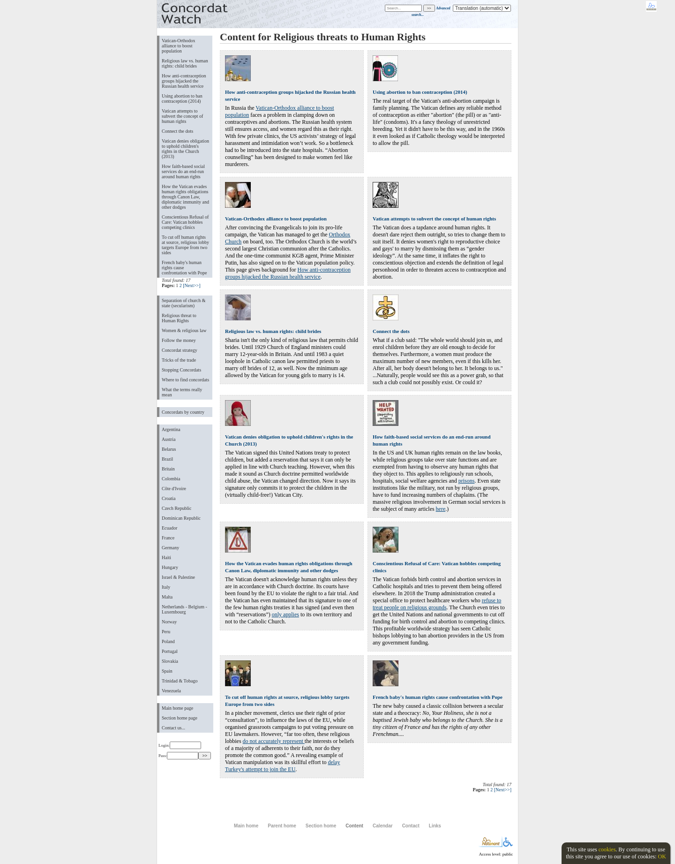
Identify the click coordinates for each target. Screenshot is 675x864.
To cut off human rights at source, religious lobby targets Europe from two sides (185, 245)
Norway (169, 621)
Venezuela (171, 690)
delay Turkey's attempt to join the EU (282, 766)
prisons (466, 480)
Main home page (177, 708)
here (441, 509)
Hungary (170, 567)
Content (354, 825)
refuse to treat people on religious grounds (437, 604)
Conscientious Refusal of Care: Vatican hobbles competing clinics (185, 222)
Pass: (178, 755)
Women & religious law (184, 330)
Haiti (166, 557)
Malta (167, 596)
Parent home (282, 825)
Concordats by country (183, 412)
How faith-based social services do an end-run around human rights (183, 171)
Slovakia (170, 661)
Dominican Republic (181, 518)
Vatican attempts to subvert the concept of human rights (182, 116)
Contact (411, 825)
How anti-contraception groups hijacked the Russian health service (184, 81)
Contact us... (173, 727)
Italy (166, 587)
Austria (168, 439)
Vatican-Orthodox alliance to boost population (178, 45)
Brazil (167, 459)
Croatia (168, 498)
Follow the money (179, 340)
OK (662, 856)
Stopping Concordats (181, 369)
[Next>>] (191, 285)
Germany (170, 547)
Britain (168, 468)
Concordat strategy (179, 350)
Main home (246, 825)
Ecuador (169, 528)
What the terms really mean (182, 392)
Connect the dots (177, 131)
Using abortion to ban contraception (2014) (182, 98)
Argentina (171, 429)
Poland (168, 641)
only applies (285, 614)
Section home (321, 825)
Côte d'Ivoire (174, 488)
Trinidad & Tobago (179, 680)
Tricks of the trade (179, 360)
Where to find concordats (185, 379)
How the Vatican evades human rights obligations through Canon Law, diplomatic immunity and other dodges (185, 197)
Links (435, 825)
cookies (607, 849)
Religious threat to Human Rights (179, 318)
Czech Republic (177, 508)
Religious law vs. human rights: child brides (185, 63)
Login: (179, 745)
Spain (167, 671)
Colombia (171, 478)
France (168, 537)
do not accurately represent (274, 741)
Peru (166, 631)
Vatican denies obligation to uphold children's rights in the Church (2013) (185, 148)
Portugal (170, 651)
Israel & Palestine (178, 577)
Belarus (169, 449)
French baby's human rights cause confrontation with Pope (184, 267)
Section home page (179, 717)
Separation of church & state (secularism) (183, 303)
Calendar (383, 825)
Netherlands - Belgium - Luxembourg (184, 609)
